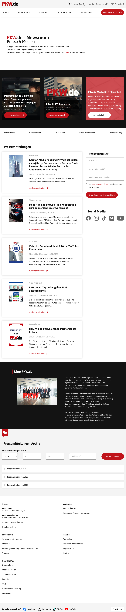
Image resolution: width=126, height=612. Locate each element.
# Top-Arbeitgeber (87, 133)
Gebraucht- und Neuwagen (32, 510)
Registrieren (68, 547)
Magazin (6, 543)
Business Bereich (76, 4)
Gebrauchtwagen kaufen (12, 522)
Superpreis (6, 551)
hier (68, 52)
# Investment (9, 133)
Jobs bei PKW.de (9, 572)
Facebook (31, 605)
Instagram (46, 605)
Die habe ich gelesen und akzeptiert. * (105, 185)
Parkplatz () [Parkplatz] (117, 4)
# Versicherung (116, 133)
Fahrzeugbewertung (64, 12)
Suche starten (114, 456)
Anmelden (67, 538)
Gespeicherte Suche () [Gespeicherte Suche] (98, 4)
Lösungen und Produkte (73, 543)
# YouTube (60, 133)
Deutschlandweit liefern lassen (32, 516)
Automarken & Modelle (12, 538)
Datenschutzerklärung (100, 184)
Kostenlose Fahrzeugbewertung (76, 513)
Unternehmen (8, 563)
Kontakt (66, 551)
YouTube (73, 605)
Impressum (6, 590)
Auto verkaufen (69, 509)
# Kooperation (35, 133)
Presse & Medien (9, 568)
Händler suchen (9, 526)
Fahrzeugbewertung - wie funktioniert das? (20, 547)
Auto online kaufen (86, 12)
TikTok (60, 605)
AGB (4, 581)
